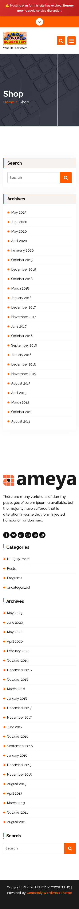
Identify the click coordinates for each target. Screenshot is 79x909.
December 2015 (23, 364)
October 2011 (21, 412)
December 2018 (23, 269)
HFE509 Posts (18, 559)
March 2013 (20, 402)
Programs (14, 578)
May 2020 (19, 231)
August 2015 (21, 383)
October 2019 (22, 260)
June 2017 (19, 326)
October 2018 (22, 279)
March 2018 (20, 288)
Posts (11, 568)
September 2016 (24, 345)
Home (8, 102)
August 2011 (20, 421)
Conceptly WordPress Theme (49, 892)
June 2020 (19, 222)
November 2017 (23, 317)
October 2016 (22, 336)
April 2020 (19, 241)
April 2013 (18, 393)
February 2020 (22, 250)
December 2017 (23, 307)
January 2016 (21, 355)
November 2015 (23, 374)
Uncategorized (18, 587)
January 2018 (21, 298)
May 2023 (19, 212)
